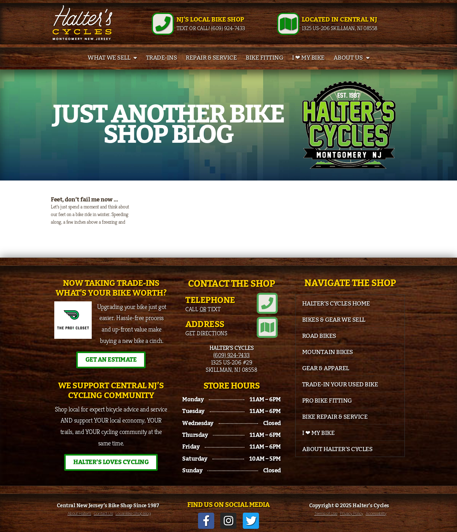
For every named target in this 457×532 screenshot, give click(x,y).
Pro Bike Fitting (327, 401)
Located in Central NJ (339, 19)
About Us (352, 57)
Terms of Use (325, 513)
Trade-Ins (161, 58)
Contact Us (103, 513)
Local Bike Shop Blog (133, 513)
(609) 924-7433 (231, 355)
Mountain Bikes (327, 352)
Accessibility (376, 513)
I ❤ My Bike (308, 58)
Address (204, 324)
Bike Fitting (264, 58)
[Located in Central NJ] (288, 24)
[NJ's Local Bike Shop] (163, 24)
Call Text (203, 309)
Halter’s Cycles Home (336, 304)
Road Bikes (319, 336)
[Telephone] (267, 303)
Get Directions (206, 333)
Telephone (210, 300)
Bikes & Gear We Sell (333, 320)
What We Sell (112, 57)
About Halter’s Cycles (337, 449)
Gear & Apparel (325, 368)
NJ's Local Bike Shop (210, 19)
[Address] (267, 327)
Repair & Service (211, 58)
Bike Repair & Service (335, 417)
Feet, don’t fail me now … (84, 199)
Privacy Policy (351, 513)
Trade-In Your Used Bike (340, 384)
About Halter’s (79, 513)
